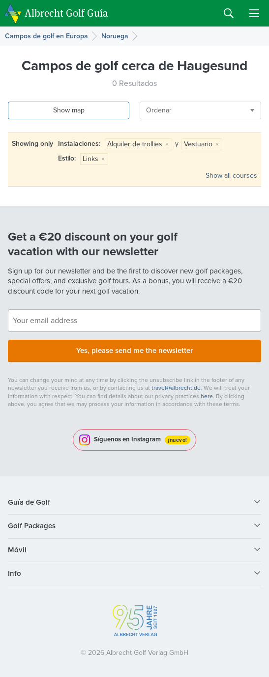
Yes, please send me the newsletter (134, 350)
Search (228, 13)
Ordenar (159, 110)
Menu (254, 13)
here (207, 396)
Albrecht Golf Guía (66, 12)
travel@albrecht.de (176, 387)
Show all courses (231, 175)
